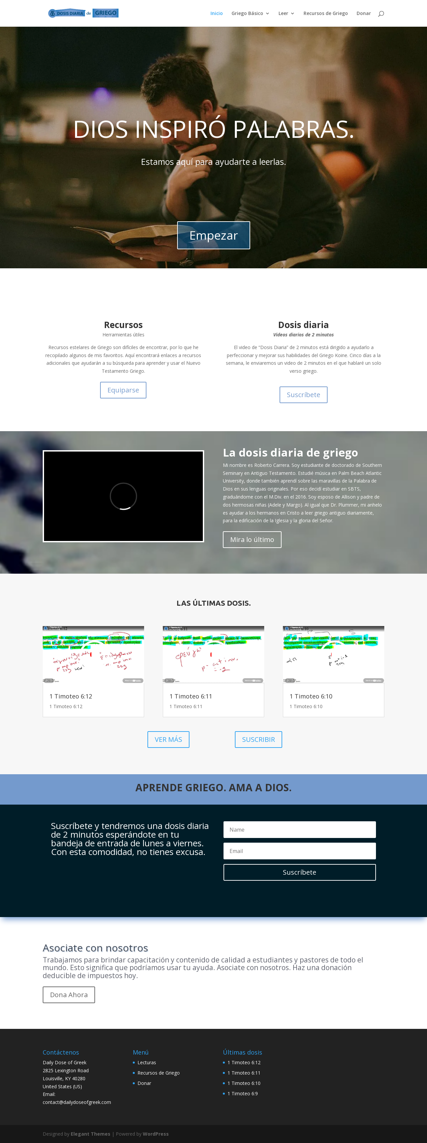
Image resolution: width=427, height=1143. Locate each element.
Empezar (213, 235)
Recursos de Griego (326, 13)
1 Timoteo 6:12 (70, 696)
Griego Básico (247, 13)
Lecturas (146, 1062)
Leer (283, 13)
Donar (364, 13)
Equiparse (123, 389)
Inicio (216, 13)
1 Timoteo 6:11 (190, 696)
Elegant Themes (90, 1134)
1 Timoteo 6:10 (311, 696)
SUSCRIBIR (258, 739)
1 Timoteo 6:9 (243, 1093)
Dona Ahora (69, 994)
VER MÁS (168, 739)
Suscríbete (303, 394)
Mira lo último (252, 539)
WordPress (156, 1134)
